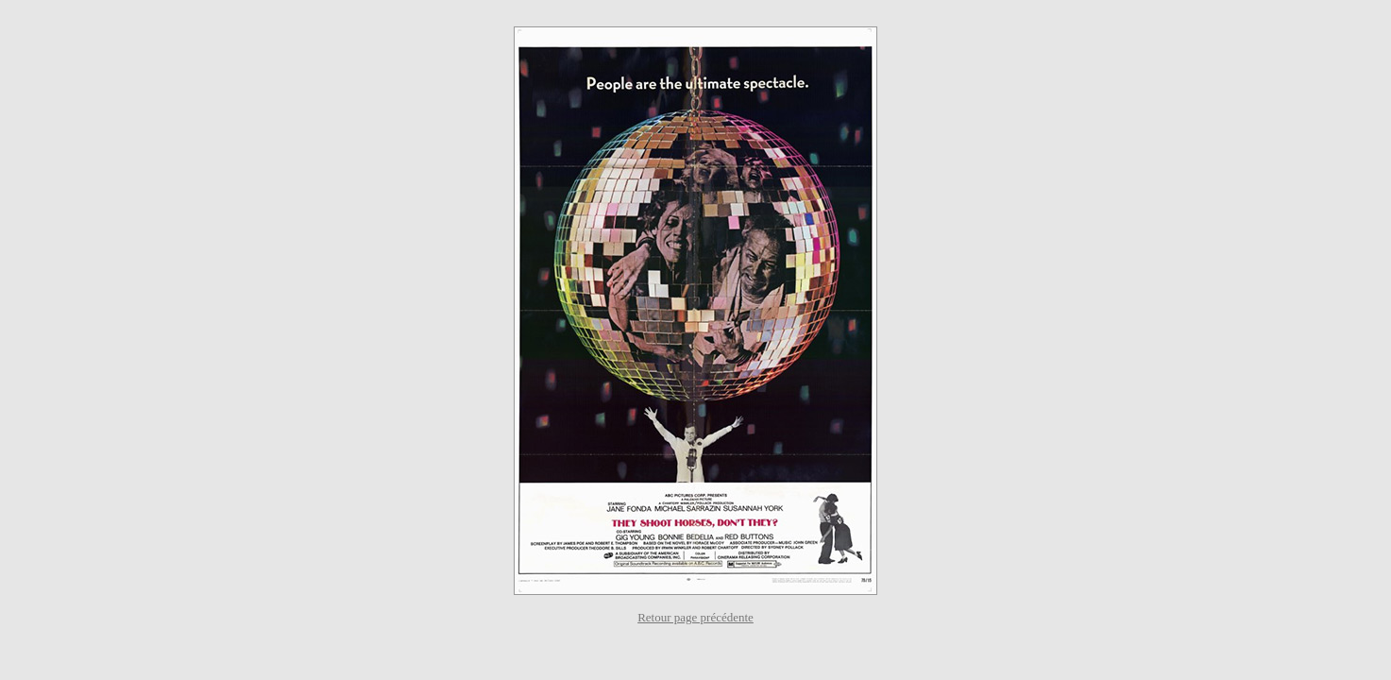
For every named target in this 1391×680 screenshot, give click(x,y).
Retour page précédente (695, 617)
